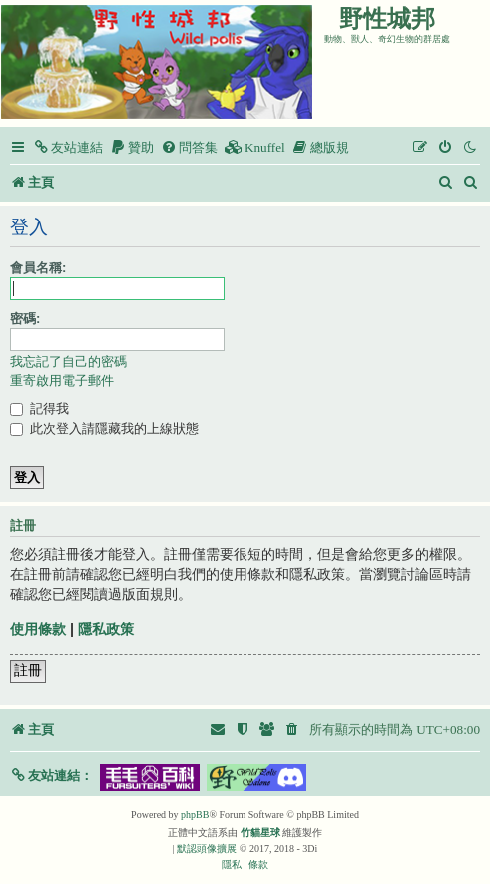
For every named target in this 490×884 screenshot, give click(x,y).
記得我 (39, 408)
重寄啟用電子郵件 (62, 380)
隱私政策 (106, 629)
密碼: (25, 318)
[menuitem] (68, 147)
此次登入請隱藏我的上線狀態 (104, 428)
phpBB (195, 814)
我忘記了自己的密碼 (68, 361)
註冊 (28, 670)
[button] (51, 775)
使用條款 (38, 629)
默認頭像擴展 (207, 848)
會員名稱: (38, 267)
